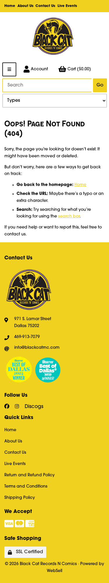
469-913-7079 (27, 337)
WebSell (54, 571)
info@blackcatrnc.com (37, 348)
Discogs (34, 406)
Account (36, 69)
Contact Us (45, 6)
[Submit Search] (100, 85)
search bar (69, 216)
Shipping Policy (19, 498)
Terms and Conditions (25, 486)
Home (9, 6)
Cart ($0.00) (74, 69)
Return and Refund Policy (29, 475)
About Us (25, 6)
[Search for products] (47, 85)
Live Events (67, 6)
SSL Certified (25, 552)
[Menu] (9, 69)
